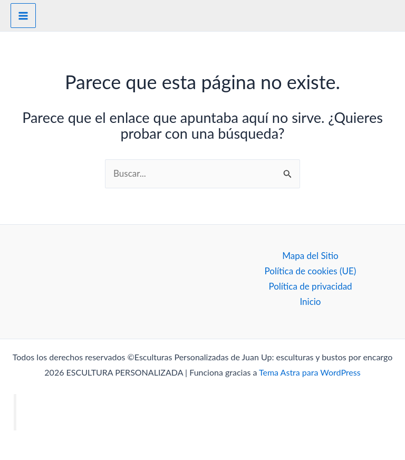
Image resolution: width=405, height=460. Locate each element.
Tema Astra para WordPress (310, 372)
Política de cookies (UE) (310, 270)
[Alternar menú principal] (23, 15)
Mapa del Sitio (310, 255)
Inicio (310, 301)
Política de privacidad (310, 286)
